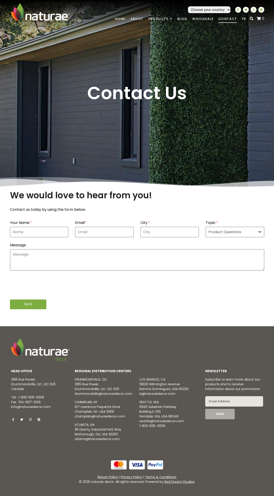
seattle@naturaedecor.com (161, 421)
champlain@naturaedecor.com (100, 416)
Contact (227, 19)
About (137, 19)
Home (120, 19)
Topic (212, 222)
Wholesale (202, 19)
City (145, 222)
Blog (182, 19)
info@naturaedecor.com (31, 407)
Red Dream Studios (179, 481)
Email (81, 222)
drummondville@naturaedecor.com (103, 393)
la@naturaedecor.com (157, 393)
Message (18, 245)
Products (160, 19)
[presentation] (44, 285)
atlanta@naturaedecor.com (97, 439)
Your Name (21, 222)
